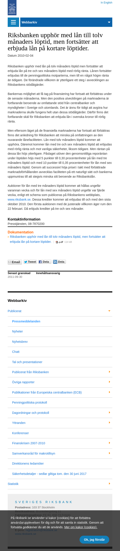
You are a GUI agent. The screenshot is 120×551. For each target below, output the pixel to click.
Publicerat (14, 311)
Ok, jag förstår (94, 539)
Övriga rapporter (23, 382)
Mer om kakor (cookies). (80, 527)
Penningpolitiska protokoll (29, 402)
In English (106, 2)
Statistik (13, 484)
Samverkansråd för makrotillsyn (33, 453)
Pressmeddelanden (26, 321)
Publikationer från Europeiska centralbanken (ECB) (47, 392)
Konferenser (20, 433)
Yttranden (18, 423)
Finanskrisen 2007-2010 (28, 443)
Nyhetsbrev (20, 341)
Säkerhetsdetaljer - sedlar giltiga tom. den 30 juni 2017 (49, 474)
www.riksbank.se (19, 199)
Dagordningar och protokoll (30, 413)
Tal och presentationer (27, 362)
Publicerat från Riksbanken (30, 372)
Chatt (15, 351)
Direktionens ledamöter (28, 463)
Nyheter (17, 331)
